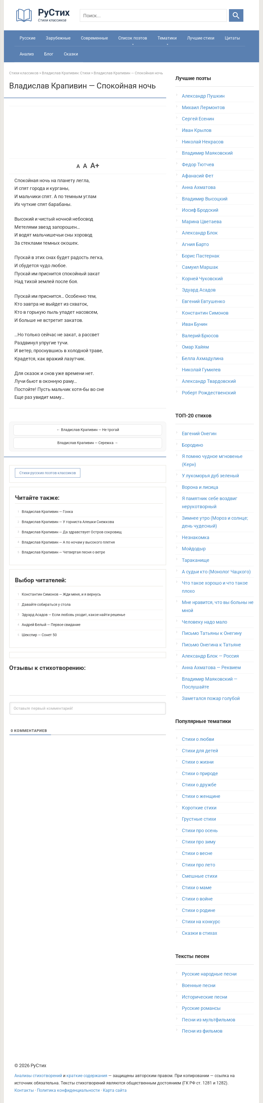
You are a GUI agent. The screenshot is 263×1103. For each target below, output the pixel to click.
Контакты (24, 1090)
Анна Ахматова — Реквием (211, 667)
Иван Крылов (196, 130)
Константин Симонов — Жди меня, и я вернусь (61, 581)
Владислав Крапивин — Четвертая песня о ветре (63, 539)
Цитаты (232, 38)
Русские (27, 38)
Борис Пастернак (201, 256)
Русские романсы (201, 1008)
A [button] (78, 166)
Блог (48, 54)
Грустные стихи (199, 819)
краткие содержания (86, 1075)
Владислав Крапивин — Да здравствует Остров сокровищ (72, 519)
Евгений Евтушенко (203, 301)
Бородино (192, 445)
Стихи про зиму (199, 841)
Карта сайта (115, 1090)
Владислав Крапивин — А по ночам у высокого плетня (68, 529)
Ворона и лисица (200, 487)
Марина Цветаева (202, 221)
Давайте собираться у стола (46, 591)
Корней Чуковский (202, 278)
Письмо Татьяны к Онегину (212, 633)
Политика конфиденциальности (68, 1090)
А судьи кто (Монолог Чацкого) (216, 571)
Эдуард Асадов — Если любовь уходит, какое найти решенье (73, 602)
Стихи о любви (198, 739)
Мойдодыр (194, 548)
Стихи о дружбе (199, 784)
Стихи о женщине (201, 796)
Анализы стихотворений (38, 1075)
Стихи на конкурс (201, 921)
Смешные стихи (199, 876)
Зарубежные (58, 38)
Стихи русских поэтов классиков (47, 460)
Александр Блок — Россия (210, 656)
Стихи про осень (200, 830)
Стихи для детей (200, 750)
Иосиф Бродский (200, 210)
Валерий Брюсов (200, 335)
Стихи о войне (197, 899)
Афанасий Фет (198, 175)
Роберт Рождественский (209, 392)
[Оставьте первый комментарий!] (87, 695)
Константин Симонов (205, 313)
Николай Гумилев (201, 369)
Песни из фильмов (202, 1031)
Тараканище (195, 560)
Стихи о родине (198, 910)
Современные (94, 38)
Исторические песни (204, 997)
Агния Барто (195, 244)
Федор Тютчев (198, 164)
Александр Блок (200, 233)
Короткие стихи (199, 807)
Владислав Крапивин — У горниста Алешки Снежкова (68, 509)
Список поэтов (132, 38)
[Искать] (236, 15)
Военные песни (198, 985)
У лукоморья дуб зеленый (210, 475)
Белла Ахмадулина (202, 358)
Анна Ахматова (199, 187)
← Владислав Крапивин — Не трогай (50, 430)
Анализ (27, 54)
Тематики (167, 38)
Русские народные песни (209, 974)
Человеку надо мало (204, 622)
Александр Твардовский (209, 381)
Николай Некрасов (202, 141)
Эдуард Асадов (199, 290)
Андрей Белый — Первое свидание (51, 612)
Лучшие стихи (200, 38)
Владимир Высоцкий (204, 198)
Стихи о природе (200, 773)
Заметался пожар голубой (211, 698)
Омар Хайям (195, 347)
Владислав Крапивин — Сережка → (125, 430)
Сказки (71, 54)
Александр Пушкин (203, 96)
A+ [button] (94, 165)
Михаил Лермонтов (203, 107)
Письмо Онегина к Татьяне (211, 644)
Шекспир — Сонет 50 (39, 622)
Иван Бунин (194, 324)
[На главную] (44, 21)
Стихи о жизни (198, 762)
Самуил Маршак (200, 267)
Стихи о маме (197, 887)
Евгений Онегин (199, 433)
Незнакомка (195, 537)
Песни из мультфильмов (208, 1019)
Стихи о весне (197, 853)
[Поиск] (153, 15)
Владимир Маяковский (207, 153)
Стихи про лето (198, 864)
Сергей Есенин (198, 118)
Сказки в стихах (199, 933)
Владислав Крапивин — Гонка (47, 499)
